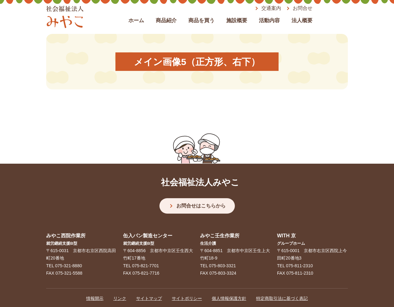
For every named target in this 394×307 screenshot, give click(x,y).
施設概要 (236, 20)
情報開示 (94, 298)
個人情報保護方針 (229, 298)
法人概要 (301, 20)
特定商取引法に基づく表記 (282, 298)
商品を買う (201, 20)
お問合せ (302, 8)
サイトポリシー (187, 298)
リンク (119, 298)
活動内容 (269, 20)
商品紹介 (166, 20)
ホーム (136, 20)
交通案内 (271, 8)
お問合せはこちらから (201, 205)
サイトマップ (149, 298)
